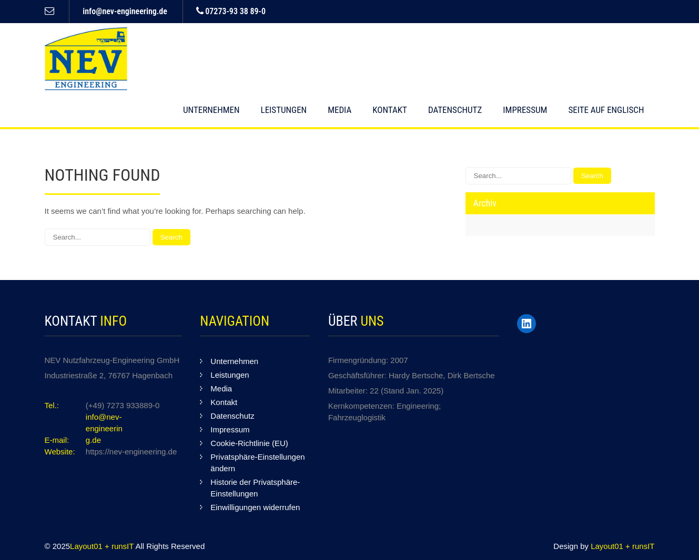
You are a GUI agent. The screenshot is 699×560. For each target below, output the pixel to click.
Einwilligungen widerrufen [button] (255, 507)
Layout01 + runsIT (102, 546)
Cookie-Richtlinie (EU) (249, 443)
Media (339, 110)
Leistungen (284, 110)
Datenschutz (455, 110)
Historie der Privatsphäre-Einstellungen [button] (255, 488)
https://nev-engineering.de (131, 451)
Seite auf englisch (606, 110)
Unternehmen (211, 110)
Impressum (525, 110)
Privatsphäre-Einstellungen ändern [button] (257, 462)
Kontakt (389, 110)
